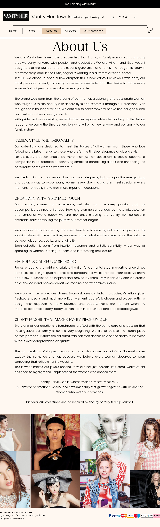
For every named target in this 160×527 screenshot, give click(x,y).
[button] (127, 17)
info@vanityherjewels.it (12, 518)
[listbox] (127, 17)
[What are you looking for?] (89, 17)
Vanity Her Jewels (51, 16)
